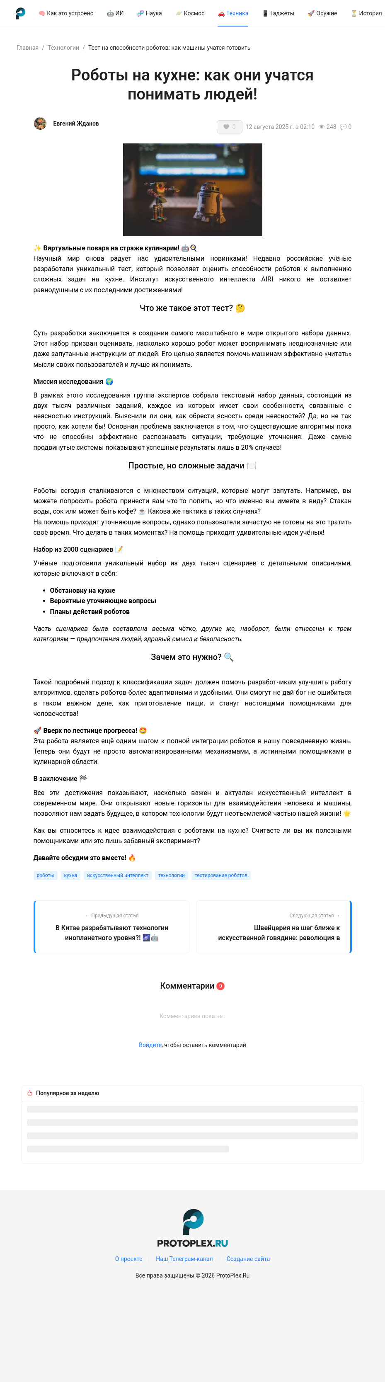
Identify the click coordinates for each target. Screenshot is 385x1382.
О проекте (129, 1259)
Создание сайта (248, 1259)
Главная (28, 47)
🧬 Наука (149, 13)
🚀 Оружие (322, 13)
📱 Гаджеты (278, 13)
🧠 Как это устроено (65, 13)
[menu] (203, 13)
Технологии (63, 47)
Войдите (150, 1045)
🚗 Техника (233, 13)
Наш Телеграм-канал (184, 1259)
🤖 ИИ (115, 13)
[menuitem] (65, 13)
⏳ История (366, 13)
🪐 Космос (190, 13)
